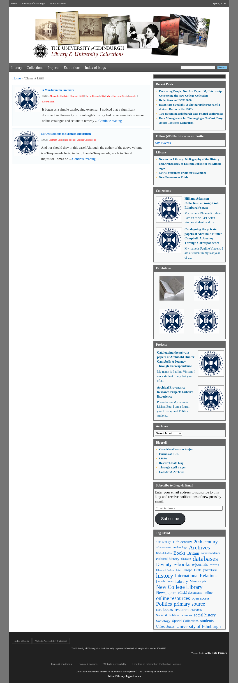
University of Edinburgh (33, 3)
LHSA (163, 458)
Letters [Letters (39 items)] (170, 581)
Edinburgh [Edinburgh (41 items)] (215, 564)
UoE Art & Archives (171, 472)
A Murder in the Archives (58, 90)
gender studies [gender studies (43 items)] (210, 570)
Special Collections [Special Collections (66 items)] (185, 621)
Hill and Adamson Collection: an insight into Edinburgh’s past (202, 203)
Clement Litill (77, 96)
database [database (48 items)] (186, 558)
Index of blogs (95, 67)
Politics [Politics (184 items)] (164, 604)
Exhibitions (72, 67)
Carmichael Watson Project (176, 449)
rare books (69, 139)
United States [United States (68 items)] (165, 626)
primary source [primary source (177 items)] (189, 604)
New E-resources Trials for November (182, 172)
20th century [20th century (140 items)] (206, 541)
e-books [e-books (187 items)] (181, 564)
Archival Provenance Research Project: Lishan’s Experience (175, 392)
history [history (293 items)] (164, 576)
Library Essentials (58, 3)
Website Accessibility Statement (51, 640)
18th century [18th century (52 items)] (163, 542)
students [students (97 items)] (207, 620)
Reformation (48, 101)
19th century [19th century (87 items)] (182, 542)
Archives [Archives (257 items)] (199, 547)
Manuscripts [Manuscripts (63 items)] (198, 581)
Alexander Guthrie (58, 96)
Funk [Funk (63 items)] (197, 570)
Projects (53, 67)
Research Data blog (171, 463)
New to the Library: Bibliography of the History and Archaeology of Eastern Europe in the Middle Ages (190, 163)
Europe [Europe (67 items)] (187, 570)
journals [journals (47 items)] (160, 581)
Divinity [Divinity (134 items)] (164, 564)
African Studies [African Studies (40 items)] (163, 547)
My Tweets (163, 143)
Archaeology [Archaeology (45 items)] (180, 547)
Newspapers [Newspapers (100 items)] (166, 592)
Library (16, 67)
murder (132, 96)
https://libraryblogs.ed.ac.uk (124, 676)
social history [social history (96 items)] (205, 615)
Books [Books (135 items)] (179, 553)
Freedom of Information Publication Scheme (156, 664)
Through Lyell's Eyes (172, 467)
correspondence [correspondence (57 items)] (210, 553)
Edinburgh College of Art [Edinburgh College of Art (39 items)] (168, 570)
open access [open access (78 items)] (200, 598)
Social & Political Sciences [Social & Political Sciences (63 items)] (174, 615)
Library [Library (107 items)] (181, 581)
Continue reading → (112, 121)
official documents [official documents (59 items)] (190, 592)
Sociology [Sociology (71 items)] (163, 621)
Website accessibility (115, 664)
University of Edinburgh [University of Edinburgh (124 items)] (198, 626)
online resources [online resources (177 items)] (173, 598)
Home (14, 3)
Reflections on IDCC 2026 (175, 100)
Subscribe (170, 518)
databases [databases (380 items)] (205, 559)
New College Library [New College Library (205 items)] (179, 587)
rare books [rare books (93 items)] (164, 609)
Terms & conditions (61, 664)
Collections (35, 67)
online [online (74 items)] (208, 593)
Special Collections (86, 139)
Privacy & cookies (87, 664)
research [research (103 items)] (182, 609)
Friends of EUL (169, 454)
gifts (102, 96)
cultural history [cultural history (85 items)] (167, 559)
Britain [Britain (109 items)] (193, 553)
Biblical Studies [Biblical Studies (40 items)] (164, 553)
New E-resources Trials (173, 177)
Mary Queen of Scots (117, 96)
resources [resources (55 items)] (196, 609)
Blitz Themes (219, 653)
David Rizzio (92, 96)
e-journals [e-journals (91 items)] (200, 564)
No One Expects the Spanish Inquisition (66, 133)
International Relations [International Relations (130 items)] (196, 575)
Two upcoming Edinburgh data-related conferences (191, 113)
